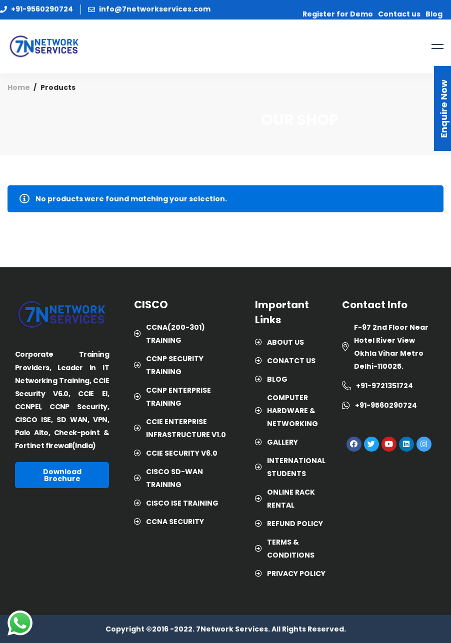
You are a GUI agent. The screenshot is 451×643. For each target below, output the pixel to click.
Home (19, 87)
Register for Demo (337, 14)
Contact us (399, 14)
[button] (62, 475)
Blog (434, 14)
